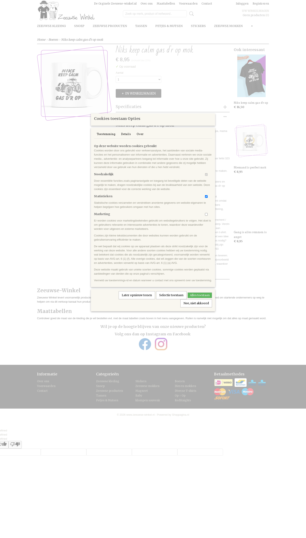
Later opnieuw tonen (137, 300)
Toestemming (106, 139)
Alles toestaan (200, 300)
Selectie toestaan (171, 300)
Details (126, 139)
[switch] (206, 180)
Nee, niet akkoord (196, 308)
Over (140, 139)
